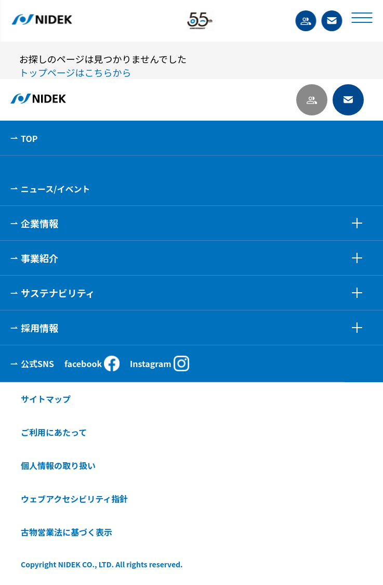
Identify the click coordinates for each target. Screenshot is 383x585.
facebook (92, 363)
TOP (29, 138)
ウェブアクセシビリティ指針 (74, 498)
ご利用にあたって (54, 432)
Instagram (159, 363)
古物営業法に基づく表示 (66, 532)
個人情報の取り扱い (58, 465)
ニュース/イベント (55, 189)
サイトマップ (46, 399)
